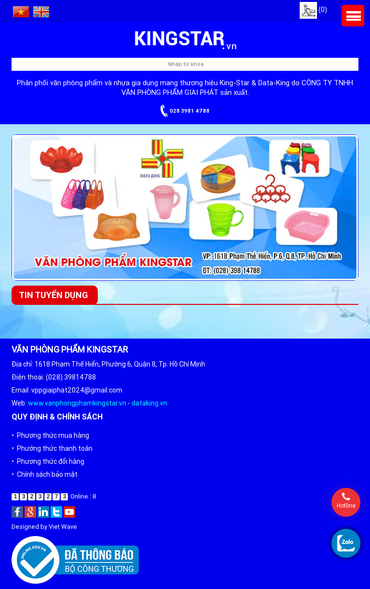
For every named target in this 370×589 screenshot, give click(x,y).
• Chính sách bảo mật (45, 474)
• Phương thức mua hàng (50, 435)
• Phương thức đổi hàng (48, 461)
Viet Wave (63, 527)
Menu (353, 15)
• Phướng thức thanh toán (52, 448)
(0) (313, 9)
